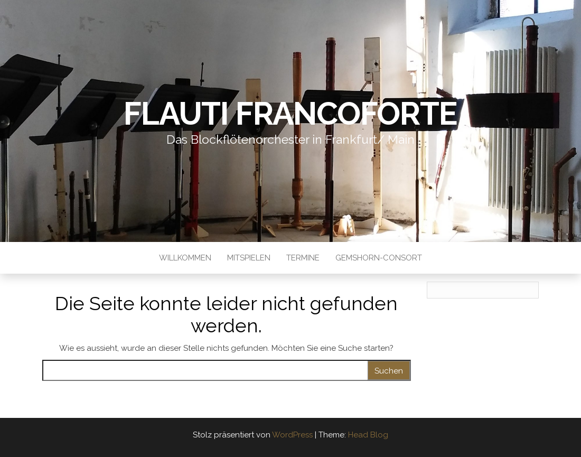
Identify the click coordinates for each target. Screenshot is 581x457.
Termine (303, 258)
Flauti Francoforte (290, 113)
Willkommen (185, 258)
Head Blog (368, 435)
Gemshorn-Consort (378, 258)
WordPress (292, 435)
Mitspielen (248, 258)
